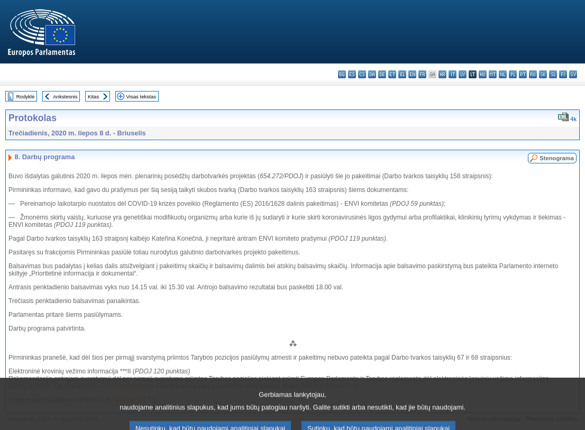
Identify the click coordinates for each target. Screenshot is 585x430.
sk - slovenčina (543, 74)
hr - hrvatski (442, 74)
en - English (412, 74)
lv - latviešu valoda (463, 74)
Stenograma (557, 158)
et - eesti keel (392, 74)
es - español (352, 74)
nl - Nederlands (503, 74)
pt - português (523, 74)
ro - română (533, 74)
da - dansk (372, 74)
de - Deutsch (382, 74)
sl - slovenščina (553, 74)
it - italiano (452, 74)
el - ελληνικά (402, 74)
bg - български (342, 74)
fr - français (422, 74)
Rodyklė (25, 96)
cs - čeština (362, 74)
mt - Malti (493, 74)
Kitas (93, 96)
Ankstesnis (65, 96)
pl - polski (513, 74)
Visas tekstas (141, 96)
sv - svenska (573, 74)
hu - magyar (483, 74)
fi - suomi (563, 74)
